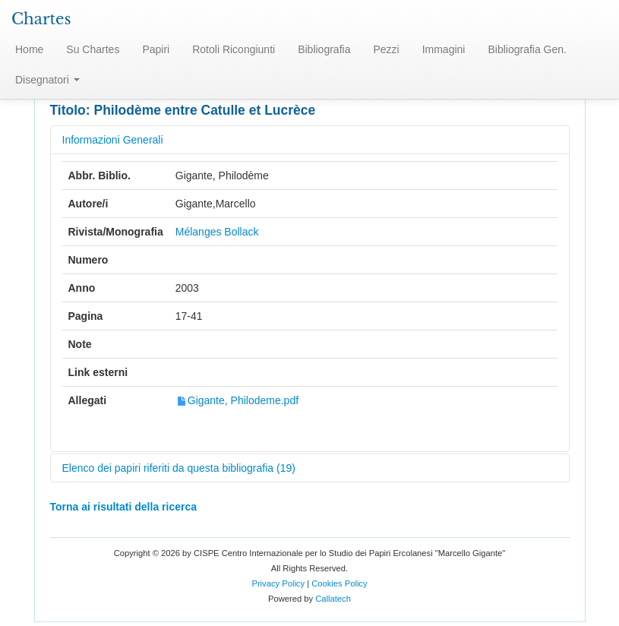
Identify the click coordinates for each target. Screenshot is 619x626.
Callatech (333, 598)
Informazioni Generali (112, 140)
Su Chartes (92, 49)
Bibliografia (324, 49)
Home (29, 49)
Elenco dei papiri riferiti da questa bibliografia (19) (178, 468)
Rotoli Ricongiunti (233, 49)
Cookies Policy (339, 583)
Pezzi (386, 49)
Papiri (155, 49)
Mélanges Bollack (217, 232)
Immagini (444, 49)
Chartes (41, 19)
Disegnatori (47, 80)
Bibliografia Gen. (527, 49)
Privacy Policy (278, 583)
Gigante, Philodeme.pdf (236, 400)
